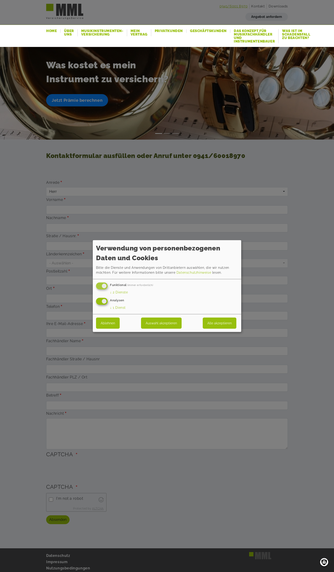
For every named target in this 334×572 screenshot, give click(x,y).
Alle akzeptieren (219, 323)
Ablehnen (108, 323)
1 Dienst (118, 307)
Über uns (69, 32)
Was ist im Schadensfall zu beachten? (296, 34)
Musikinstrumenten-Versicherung (102, 32)
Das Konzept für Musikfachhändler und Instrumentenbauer (254, 36)
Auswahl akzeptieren (161, 323)
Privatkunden (169, 31)
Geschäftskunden (208, 31)
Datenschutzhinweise (194, 272)
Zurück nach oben (321, 559)
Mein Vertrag (139, 32)
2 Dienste (119, 292)
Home (51, 31)
